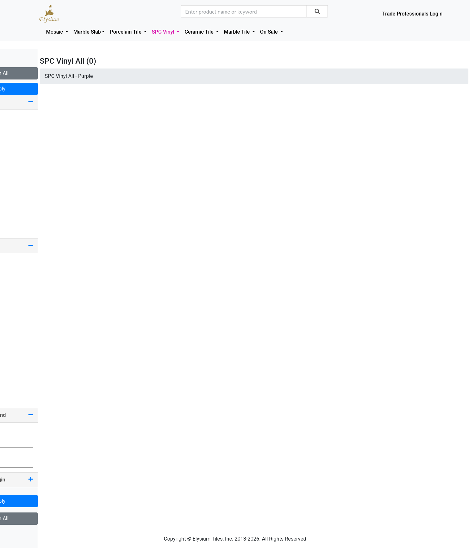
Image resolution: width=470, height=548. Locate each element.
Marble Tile (237, 32)
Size (39, 102)
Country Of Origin (39, 480)
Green (14, 314)
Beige (14, 262)
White (14, 386)
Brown (15, 293)
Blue (12, 282)
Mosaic (55, 32)
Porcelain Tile (126, 32)
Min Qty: (14, 431)
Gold (13, 303)
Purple (15, 355)
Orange (16, 334)
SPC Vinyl (164, 32)
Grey (13, 324)
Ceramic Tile (199, 32)
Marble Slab (87, 32)
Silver (14, 376)
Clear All (38, 73)
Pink (12, 345)
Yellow (15, 396)
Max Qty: (15, 451)
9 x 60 (14, 118)
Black (14, 272)
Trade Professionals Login (412, 14)
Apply (38, 89)
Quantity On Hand (39, 415)
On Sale (269, 32)
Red (12, 365)
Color (39, 246)
